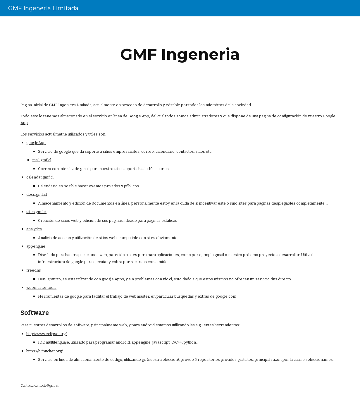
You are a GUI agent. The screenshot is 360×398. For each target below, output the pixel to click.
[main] (179, 54)
